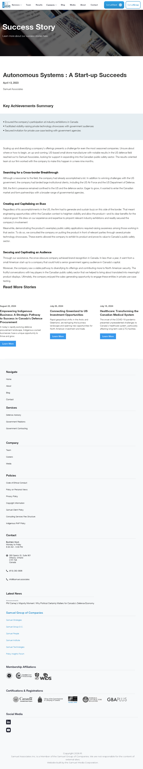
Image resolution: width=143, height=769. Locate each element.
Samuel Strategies (14, 620)
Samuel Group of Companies (24, 612)
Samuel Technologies (15, 647)
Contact (10, 399)
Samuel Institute (13, 640)
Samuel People (12, 633)
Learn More (8, 343)
